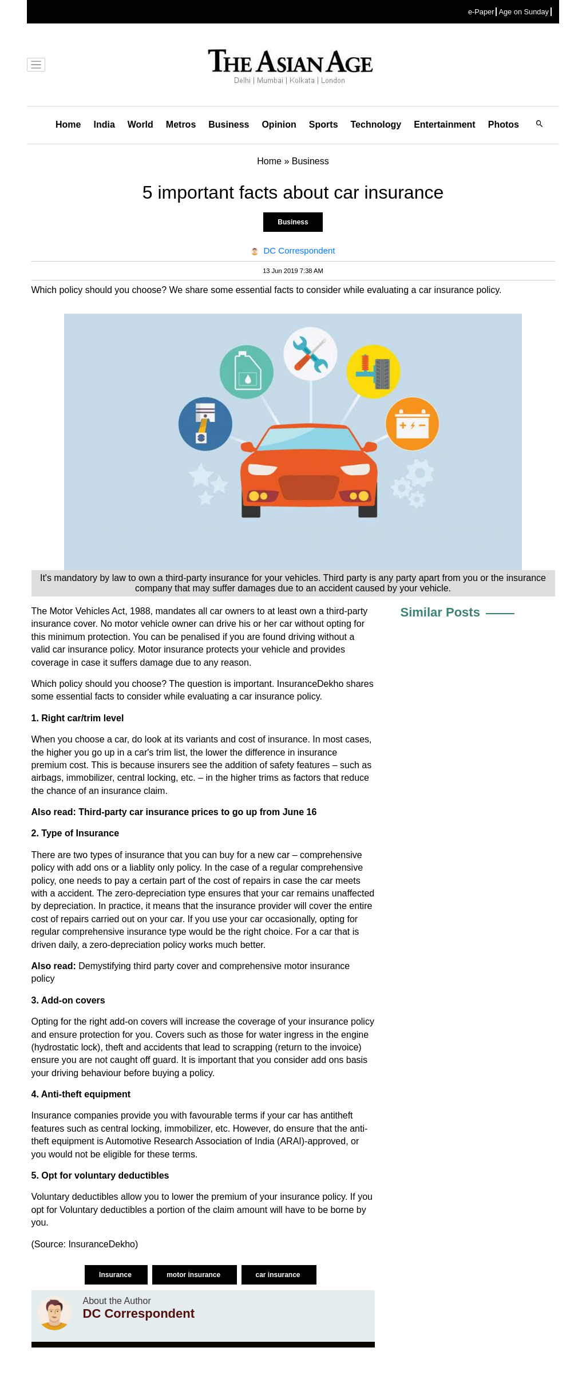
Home (68, 124)
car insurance (279, 1275)
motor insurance (194, 1275)
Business (228, 124)
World (140, 124)
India (103, 124)
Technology (376, 124)
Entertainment (445, 124)
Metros (181, 124)
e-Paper (481, 11)
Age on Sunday (523, 11)
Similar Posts (440, 612)
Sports (323, 124)
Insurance (116, 1275)
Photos (503, 124)
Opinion (279, 124)
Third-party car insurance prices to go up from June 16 (197, 812)
